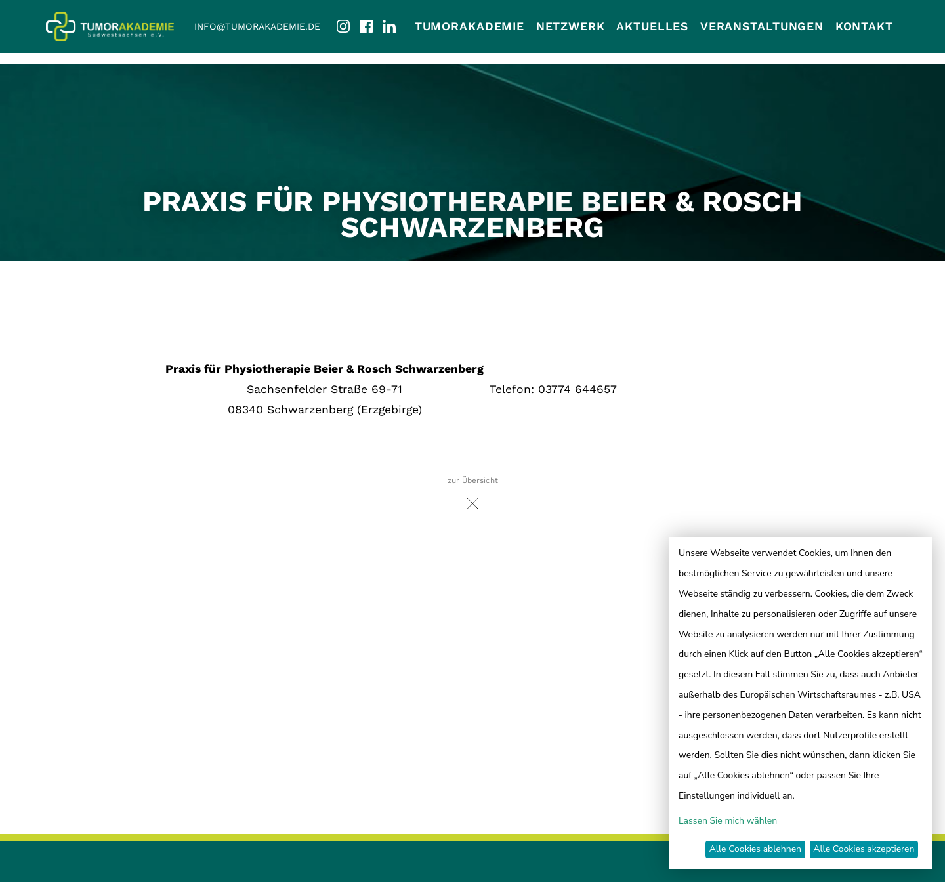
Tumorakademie (469, 26)
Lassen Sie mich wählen (728, 820)
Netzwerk (570, 26)
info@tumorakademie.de (257, 26)
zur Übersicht (473, 496)
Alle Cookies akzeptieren (863, 849)
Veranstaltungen (762, 26)
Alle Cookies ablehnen (755, 849)
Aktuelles (652, 26)
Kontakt (864, 26)
